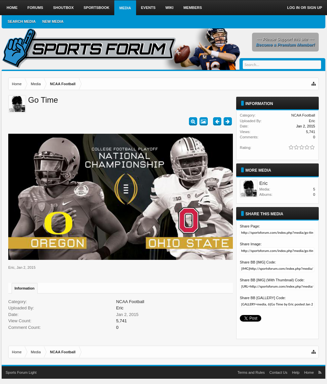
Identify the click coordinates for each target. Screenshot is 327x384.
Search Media (22, 21)
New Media (52, 21)
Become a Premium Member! (285, 44)
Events (148, 8)
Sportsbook (96, 8)
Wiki (169, 8)
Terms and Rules (251, 372)
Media (125, 8)
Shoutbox (63, 8)
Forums (35, 8)
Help (296, 372)
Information (25, 288)
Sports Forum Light (21, 372)
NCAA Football (130, 301)
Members (192, 8)
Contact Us (278, 372)
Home (12, 8)
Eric (11, 267)
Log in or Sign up (304, 8)
